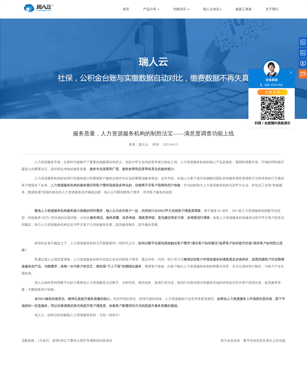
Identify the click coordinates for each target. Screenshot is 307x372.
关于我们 (272, 9)
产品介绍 (151, 9)
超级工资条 (243, 9)
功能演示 (181, 9)
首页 (126, 9)
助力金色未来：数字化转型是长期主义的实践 (253, 340)
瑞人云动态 (212, 9)
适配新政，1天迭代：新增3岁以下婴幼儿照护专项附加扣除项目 (67, 340)
